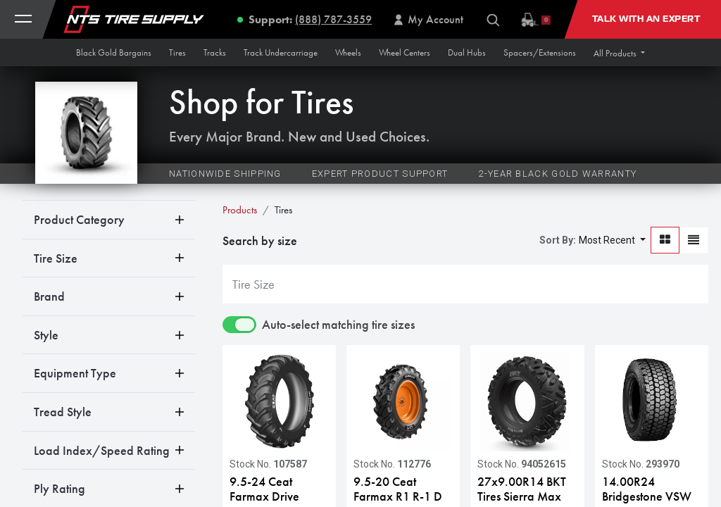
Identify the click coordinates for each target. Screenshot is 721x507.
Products (239, 210)
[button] (619, 53)
